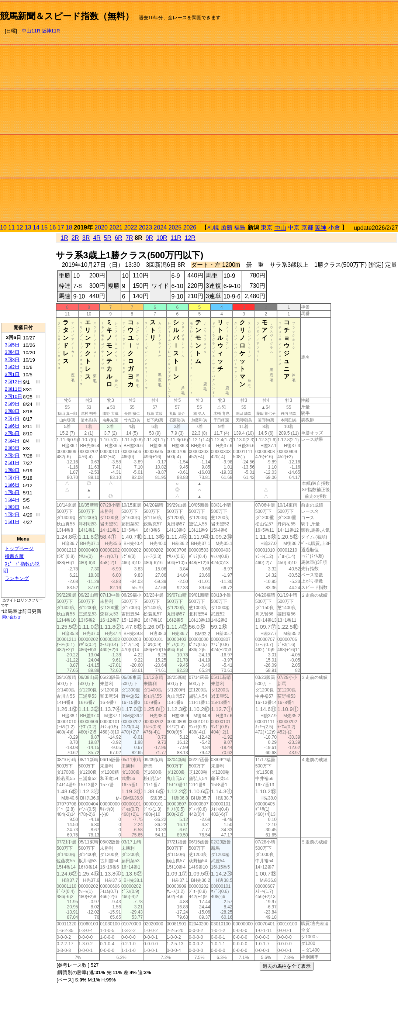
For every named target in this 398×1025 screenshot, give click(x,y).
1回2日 (12, 514)
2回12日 (14, 381)
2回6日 (12, 426)
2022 (130, 227)
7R (129, 238)
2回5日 (12, 433)
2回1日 (12, 463)
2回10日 (14, 396)
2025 (175, 227)
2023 (145, 227)
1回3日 (12, 507)
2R (75, 238)
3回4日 (12, 352)
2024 (160, 227)
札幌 (213, 227)
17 (61, 227)
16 (52, 227)
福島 (240, 227)
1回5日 (12, 492)
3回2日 (12, 367)
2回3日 (12, 448)
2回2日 (12, 455)
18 (69, 227)
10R (161, 238)
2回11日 (14, 389)
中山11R (31, 31)
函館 (226, 227)
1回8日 (12, 470)
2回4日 (12, 441)
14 (36, 227)
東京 (267, 227)
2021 (115, 227)
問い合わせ (11, 617)
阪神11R (51, 31)
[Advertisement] (367, 113)
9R (149, 238)
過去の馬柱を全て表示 (287, 966)
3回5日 (12, 345)
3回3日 (12, 359)
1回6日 (12, 485)
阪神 (320, 228)
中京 (294, 227)
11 (11, 227)
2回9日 (12, 404)
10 (3, 227)
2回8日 (12, 411)
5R (107, 238)
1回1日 (12, 522)
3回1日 (12, 374)
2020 (101, 227)
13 (28, 227)
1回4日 (12, 500)
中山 (280, 228)
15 (44, 227)
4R (96, 238)
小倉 (334, 227)
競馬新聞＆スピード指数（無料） (67, 16)
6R (118, 238)
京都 (307, 227)
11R (175, 238)
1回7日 (12, 477)
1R (64, 238)
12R (190, 238)
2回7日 (12, 418)
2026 (190, 227)
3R (86, 238)
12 (20, 227)
